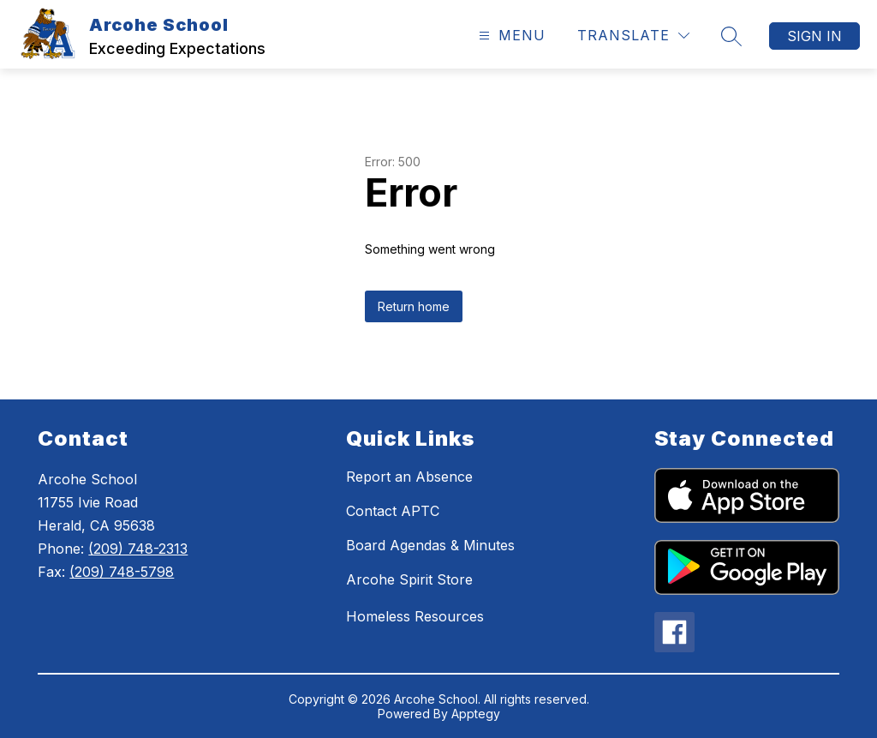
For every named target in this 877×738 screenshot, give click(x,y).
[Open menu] (510, 35)
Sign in (814, 36)
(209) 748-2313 (138, 548)
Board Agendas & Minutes (430, 545)
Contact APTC (392, 510)
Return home (414, 306)
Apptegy (475, 713)
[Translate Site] (633, 35)
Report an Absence (409, 476)
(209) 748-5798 (121, 571)
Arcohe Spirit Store (409, 579)
